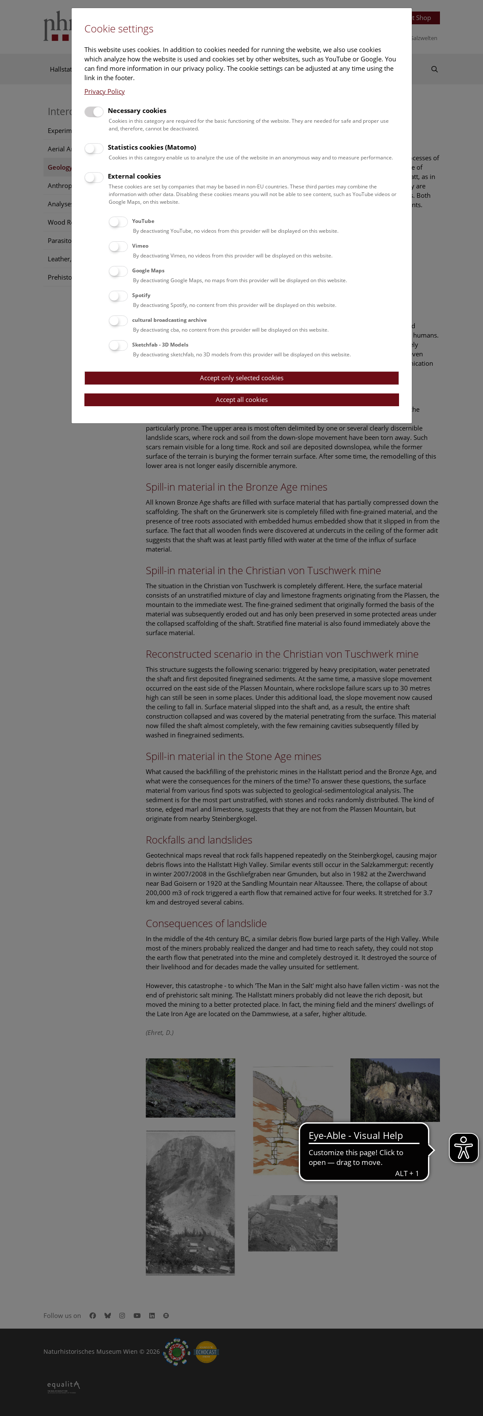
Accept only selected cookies (241, 377)
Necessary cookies (137, 110)
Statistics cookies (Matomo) (152, 147)
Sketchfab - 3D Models (160, 344)
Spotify (141, 295)
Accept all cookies (242, 399)
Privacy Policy (104, 91)
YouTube (143, 221)
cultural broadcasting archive (169, 320)
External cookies (134, 176)
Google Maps (148, 270)
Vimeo (140, 245)
